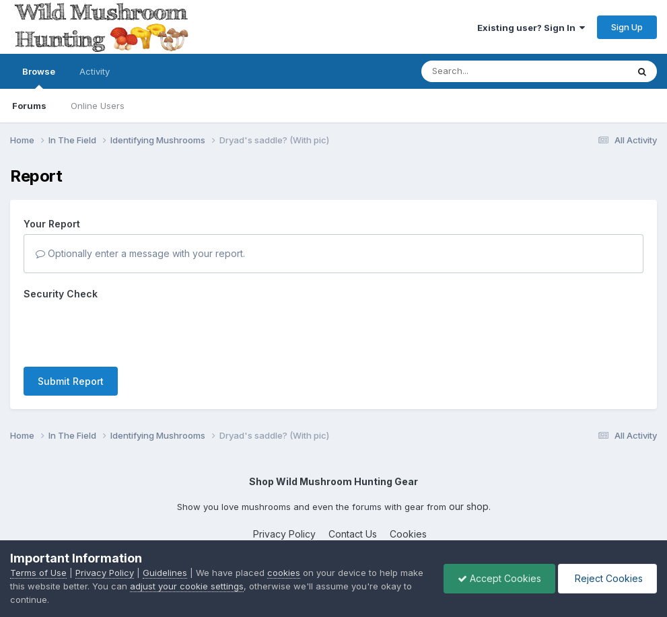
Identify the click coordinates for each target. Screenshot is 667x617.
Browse (38, 77)
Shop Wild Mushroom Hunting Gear (333, 481)
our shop (469, 506)
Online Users (98, 105)
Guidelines (165, 572)
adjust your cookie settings (187, 586)
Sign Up (627, 27)
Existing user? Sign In (531, 27)
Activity (94, 71)
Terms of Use (38, 572)
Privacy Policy (284, 534)
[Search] (487, 71)
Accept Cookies (499, 578)
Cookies (408, 534)
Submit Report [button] (71, 381)
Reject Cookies (607, 578)
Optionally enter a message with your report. (140, 253)
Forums (29, 105)
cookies (283, 572)
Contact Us (352, 534)
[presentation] (126, 330)
